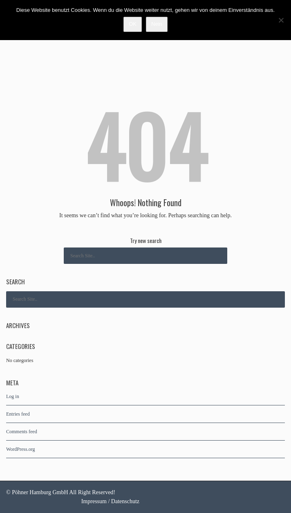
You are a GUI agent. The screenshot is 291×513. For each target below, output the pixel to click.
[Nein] (281, 20)
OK (133, 24)
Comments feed (21, 431)
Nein (156, 24)
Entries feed (18, 414)
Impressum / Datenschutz (110, 501)
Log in (12, 396)
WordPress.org (20, 449)
